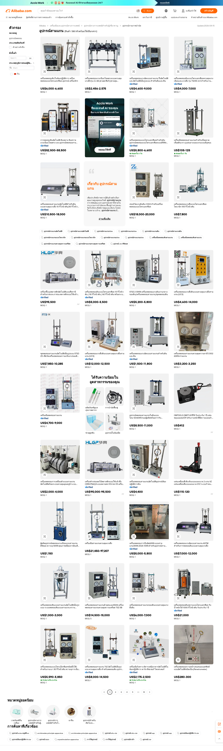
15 (144, 692)
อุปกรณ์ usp (149, 733)
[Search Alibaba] (87, 10)
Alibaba (42, 26)
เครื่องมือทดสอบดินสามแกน (161, 237)
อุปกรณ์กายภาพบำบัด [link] (131, 26)
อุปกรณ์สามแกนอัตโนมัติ (51, 231)
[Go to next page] (149, 692)
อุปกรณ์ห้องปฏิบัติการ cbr (188, 733)
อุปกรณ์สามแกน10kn (103, 231)
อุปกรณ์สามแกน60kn (110, 237)
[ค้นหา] (147, 11)
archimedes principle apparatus (49, 733)
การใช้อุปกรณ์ (90, 739)
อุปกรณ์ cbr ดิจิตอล (119, 244)
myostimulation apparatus (67, 739)
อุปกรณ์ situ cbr (109, 733)
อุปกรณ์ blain (43, 739)
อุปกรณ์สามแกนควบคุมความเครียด (55, 244)
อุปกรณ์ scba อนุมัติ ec (19, 733)
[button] (138, 10)
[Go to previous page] (104, 692)
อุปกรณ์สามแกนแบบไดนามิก (53, 237)
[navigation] (21, 359)
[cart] (175, 11)
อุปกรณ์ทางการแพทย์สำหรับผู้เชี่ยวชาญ (101, 26)
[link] (219, 724)
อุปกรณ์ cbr (145, 739)
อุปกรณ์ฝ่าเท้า (127, 739)
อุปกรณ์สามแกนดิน (150, 231)
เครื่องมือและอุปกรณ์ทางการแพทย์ (65, 26)
